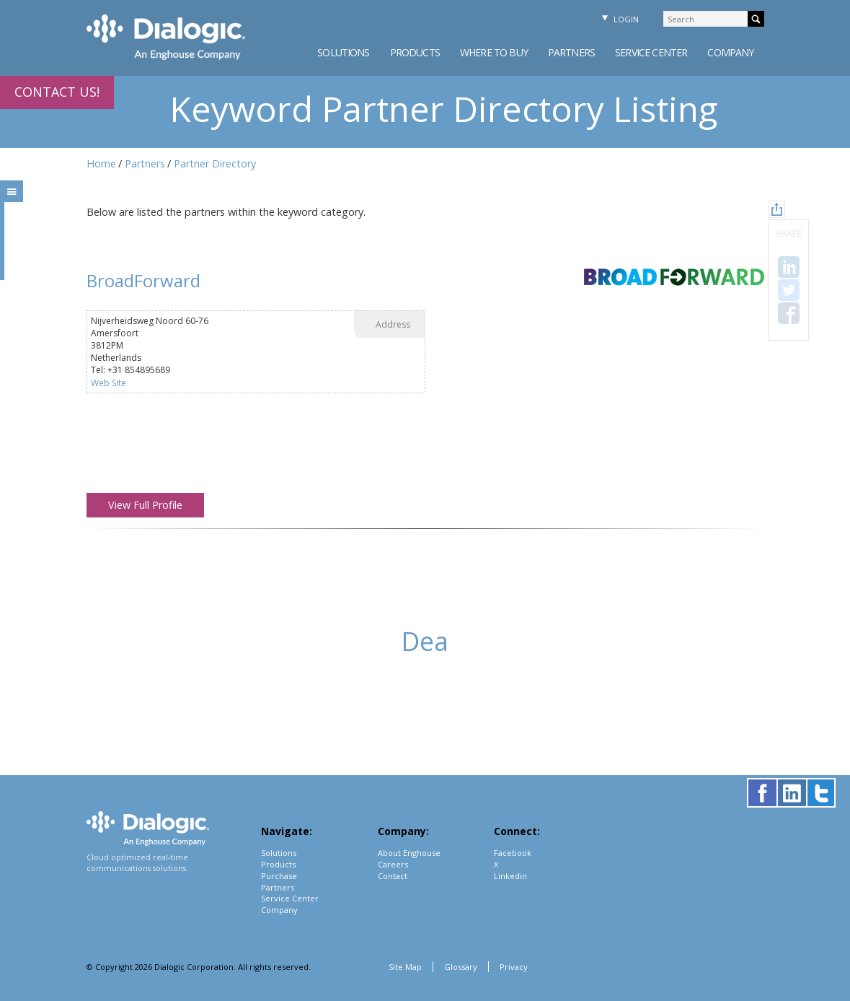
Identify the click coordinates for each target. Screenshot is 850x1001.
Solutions (343, 52)
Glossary (460, 966)
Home (101, 163)
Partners (571, 52)
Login (618, 19)
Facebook (512, 852)
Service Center (651, 52)
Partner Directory (215, 163)
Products (415, 52)
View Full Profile (145, 505)
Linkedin (510, 875)
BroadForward (143, 280)
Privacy (514, 966)
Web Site (108, 383)
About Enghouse (409, 852)
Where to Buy (494, 52)
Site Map (405, 966)
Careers (393, 864)
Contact (392, 875)
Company (730, 52)
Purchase (279, 875)
